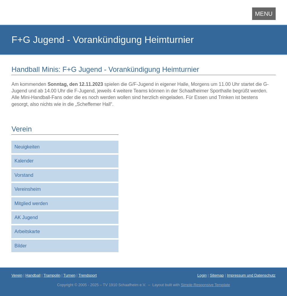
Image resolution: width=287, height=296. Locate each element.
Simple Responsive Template (205, 285)
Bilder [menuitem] (20, 245)
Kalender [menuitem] (23, 160)
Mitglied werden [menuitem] (31, 203)
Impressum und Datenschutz (251, 275)
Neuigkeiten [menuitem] (27, 146)
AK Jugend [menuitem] (26, 217)
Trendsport (87, 275)
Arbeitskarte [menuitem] (27, 231)
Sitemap (217, 275)
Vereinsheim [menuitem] (27, 189)
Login (201, 275)
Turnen (69, 275)
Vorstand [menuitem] (23, 175)
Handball (33, 275)
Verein (16, 275)
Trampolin (52, 275)
